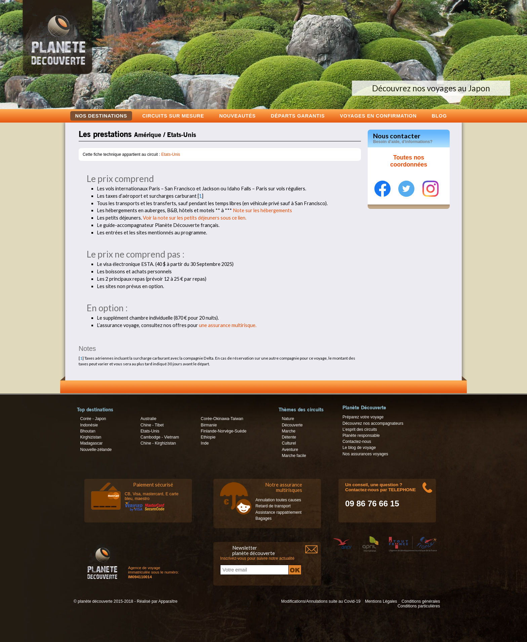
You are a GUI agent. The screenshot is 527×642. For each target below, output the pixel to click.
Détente (289, 437)
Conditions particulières (419, 606)
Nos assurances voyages (365, 454)
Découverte (292, 425)
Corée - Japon (93, 418)
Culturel (289, 443)
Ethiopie (208, 437)
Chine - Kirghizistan (158, 443)
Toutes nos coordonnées (408, 161)
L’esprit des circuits (359, 429)
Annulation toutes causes (278, 500)
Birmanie (209, 425)
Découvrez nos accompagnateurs (372, 423)
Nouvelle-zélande (96, 449)
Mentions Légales (381, 601)
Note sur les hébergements (262, 210)
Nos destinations (101, 116)
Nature (288, 418)
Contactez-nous (356, 441)
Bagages (263, 518)
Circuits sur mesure (173, 115)
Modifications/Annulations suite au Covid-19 (321, 601)
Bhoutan (87, 431)
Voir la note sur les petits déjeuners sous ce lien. (194, 218)
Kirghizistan (90, 437)
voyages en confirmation (378, 115)
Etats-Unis (170, 154)
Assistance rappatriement (278, 512)
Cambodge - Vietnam (159, 437)
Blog (439, 115)
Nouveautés (237, 115)
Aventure (290, 449)
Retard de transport (273, 506)
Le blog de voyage (359, 447)
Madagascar (91, 443)
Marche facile (294, 455)
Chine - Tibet (152, 425)
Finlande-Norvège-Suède (223, 431)
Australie (148, 418)
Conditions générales (421, 601)
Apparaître (167, 601)
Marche (288, 431)
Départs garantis (298, 115)
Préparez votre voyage (362, 417)
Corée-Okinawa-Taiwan (222, 418)
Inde (205, 443)
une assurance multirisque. (227, 325)
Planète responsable (361, 435)
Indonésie (89, 425)
